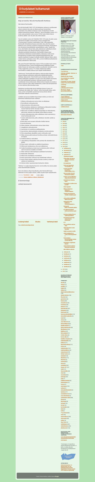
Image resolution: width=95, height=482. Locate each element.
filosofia (63, 297)
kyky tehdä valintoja (65, 344)
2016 (63, 142)
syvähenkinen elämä (65, 397)
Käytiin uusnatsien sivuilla (69, 231)
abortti (62, 282)
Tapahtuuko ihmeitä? (68, 156)
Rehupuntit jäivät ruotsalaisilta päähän (70, 207)
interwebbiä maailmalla (66, 316)
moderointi (63, 361)
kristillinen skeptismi (65, 338)
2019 (63, 136)
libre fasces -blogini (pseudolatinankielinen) (66, 90)
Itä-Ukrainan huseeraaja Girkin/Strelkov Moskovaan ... (69, 219)
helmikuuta (66, 264)
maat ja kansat (64, 352)
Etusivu (37, 222)
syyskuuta (66, 154)
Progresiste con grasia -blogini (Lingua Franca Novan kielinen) (68, 82)
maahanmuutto (64, 348)
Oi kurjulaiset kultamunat (34, 8)
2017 (63, 140)
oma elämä (63, 374)
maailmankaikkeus (65, 350)
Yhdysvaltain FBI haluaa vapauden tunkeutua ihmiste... (69, 160)
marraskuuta (67, 150)
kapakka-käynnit (64, 325)
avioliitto (63, 286)
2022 (63, 129)
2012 (63, 271)
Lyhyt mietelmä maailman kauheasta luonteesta (69, 246)
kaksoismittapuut (65, 323)
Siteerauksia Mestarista (66, 114)
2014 (63, 146)
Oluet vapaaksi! (67, 186)
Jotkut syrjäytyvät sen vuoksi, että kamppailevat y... (70, 234)
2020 (63, 134)
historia (25, 177)
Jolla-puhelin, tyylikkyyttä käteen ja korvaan (69, 199)
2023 (63, 127)
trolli (62, 410)
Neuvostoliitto (64, 371)
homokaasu (63, 304)
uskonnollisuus (64, 416)
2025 (63, 123)
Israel (62, 318)
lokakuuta (66, 152)
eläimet (62, 290)
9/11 (65, 222)
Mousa (62, 363)
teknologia (63, 401)
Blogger (57, 476)
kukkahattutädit (64, 340)
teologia (63, 403)
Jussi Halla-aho (64, 321)
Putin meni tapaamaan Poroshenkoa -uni (69, 166)
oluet (62, 373)
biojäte (62, 288)
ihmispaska (63, 310)
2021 (63, 132)
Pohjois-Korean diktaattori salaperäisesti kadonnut (70, 177)
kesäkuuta (66, 256)
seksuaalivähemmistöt (66, 390)
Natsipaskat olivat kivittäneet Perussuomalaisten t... (69, 203)
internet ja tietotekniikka (66, 314)
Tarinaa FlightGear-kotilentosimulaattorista (66, 97)
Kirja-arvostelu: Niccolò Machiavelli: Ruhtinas (69, 174)
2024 (63, 125)
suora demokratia (65, 395)
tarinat (62, 399)
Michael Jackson (65, 354)
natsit (62, 369)
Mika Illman (63, 357)
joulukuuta (66, 148)
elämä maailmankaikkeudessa (67, 292)
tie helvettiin (64, 407)
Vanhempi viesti (52, 222)
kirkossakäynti (64, 333)
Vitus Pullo (63, 422)
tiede (62, 409)
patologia (63, 376)
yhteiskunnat (41, 177)
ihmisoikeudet (64, 308)
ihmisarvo (63, 306)
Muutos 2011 (64, 367)
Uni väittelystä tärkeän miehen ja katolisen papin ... (70, 211)
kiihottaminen (64, 329)
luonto (62, 346)
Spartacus (63, 392)
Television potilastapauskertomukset (67, 87)
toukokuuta (66, 258)
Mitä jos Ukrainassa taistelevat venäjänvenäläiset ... (69, 190)
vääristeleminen (64, 426)
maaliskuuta (67, 262)
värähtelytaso (64, 424)
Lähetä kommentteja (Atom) (27, 225)
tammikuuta (66, 266)
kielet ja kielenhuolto (66, 327)
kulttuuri (35, 177)
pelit (62, 378)
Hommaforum (64, 302)
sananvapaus (64, 386)
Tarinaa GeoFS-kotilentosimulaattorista (66, 100)
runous (62, 384)
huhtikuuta (66, 260)
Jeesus (62, 319)
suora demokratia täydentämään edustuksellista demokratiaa (68, 437)
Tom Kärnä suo (64, 71)
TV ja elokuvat (64, 412)
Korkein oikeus (64, 335)
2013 (63, 269)
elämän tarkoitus (65, 295)
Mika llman (63, 359)
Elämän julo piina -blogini (67, 76)
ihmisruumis (63, 312)
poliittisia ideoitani (65, 380)
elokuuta (66, 252)
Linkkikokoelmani (65, 106)
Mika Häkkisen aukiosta (69, 249)
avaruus (62, 284)
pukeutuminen (64, 382)
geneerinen (63, 299)
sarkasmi (63, 388)
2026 (63, 121)
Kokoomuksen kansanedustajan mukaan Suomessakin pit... (70, 239)
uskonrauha (63, 418)
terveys (62, 405)
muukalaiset (63, 365)
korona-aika (63, 337)
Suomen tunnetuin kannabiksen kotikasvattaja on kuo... (69, 170)
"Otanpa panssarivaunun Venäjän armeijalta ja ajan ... (70, 195)
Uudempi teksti (23, 222)
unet (62, 414)
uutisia (62, 420)
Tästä (62, 65)
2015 (63, 144)
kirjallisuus (30, 177)
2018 (63, 138)
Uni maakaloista (67, 163)
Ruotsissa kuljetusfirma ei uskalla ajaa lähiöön (70, 215)
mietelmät (63, 355)
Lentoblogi (63, 84)
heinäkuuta (66, 254)
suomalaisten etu (65, 393)
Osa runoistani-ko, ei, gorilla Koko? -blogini (67, 79)
